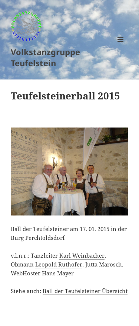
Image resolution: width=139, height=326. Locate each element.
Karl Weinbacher (82, 255)
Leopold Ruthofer (58, 264)
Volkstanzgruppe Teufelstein (45, 57)
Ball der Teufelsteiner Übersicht (85, 291)
